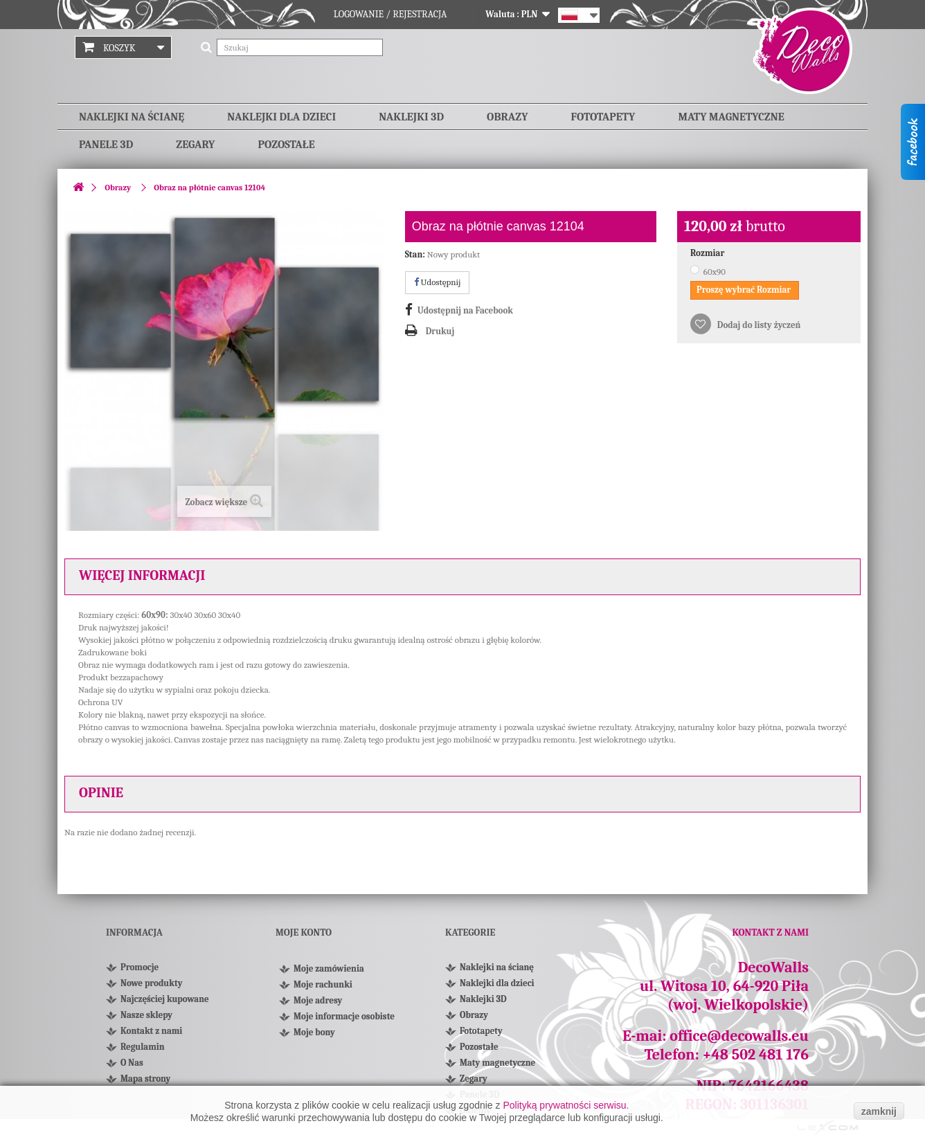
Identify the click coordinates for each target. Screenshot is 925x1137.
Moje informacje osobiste (344, 1022)
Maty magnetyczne (731, 117)
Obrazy (507, 117)
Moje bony (314, 1038)
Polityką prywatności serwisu (564, 1105)
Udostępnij (437, 282)
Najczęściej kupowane (164, 999)
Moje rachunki (323, 990)
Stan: (415, 254)
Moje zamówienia (329, 974)
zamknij (879, 1111)
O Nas (131, 1062)
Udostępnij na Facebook (465, 310)
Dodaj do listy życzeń (757, 325)
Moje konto (304, 932)
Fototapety (603, 117)
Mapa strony (145, 1078)
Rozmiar (708, 253)
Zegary (195, 144)
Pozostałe (286, 144)
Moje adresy (318, 1006)
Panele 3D (106, 144)
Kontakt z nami (151, 1031)
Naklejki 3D (411, 117)
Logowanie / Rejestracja (390, 14)
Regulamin (142, 1047)
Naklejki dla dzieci (281, 117)
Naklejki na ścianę (131, 117)
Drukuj (440, 331)
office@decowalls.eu (739, 1036)
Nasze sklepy (146, 1015)
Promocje (139, 967)
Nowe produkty (151, 983)
